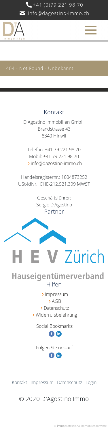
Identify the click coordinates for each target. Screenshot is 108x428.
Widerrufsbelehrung (56, 315)
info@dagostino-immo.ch (58, 13)
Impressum (56, 294)
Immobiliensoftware (94, 426)
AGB (56, 301)
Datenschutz (56, 308)
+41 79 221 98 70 (63, 149)
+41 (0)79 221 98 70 (58, 4)
